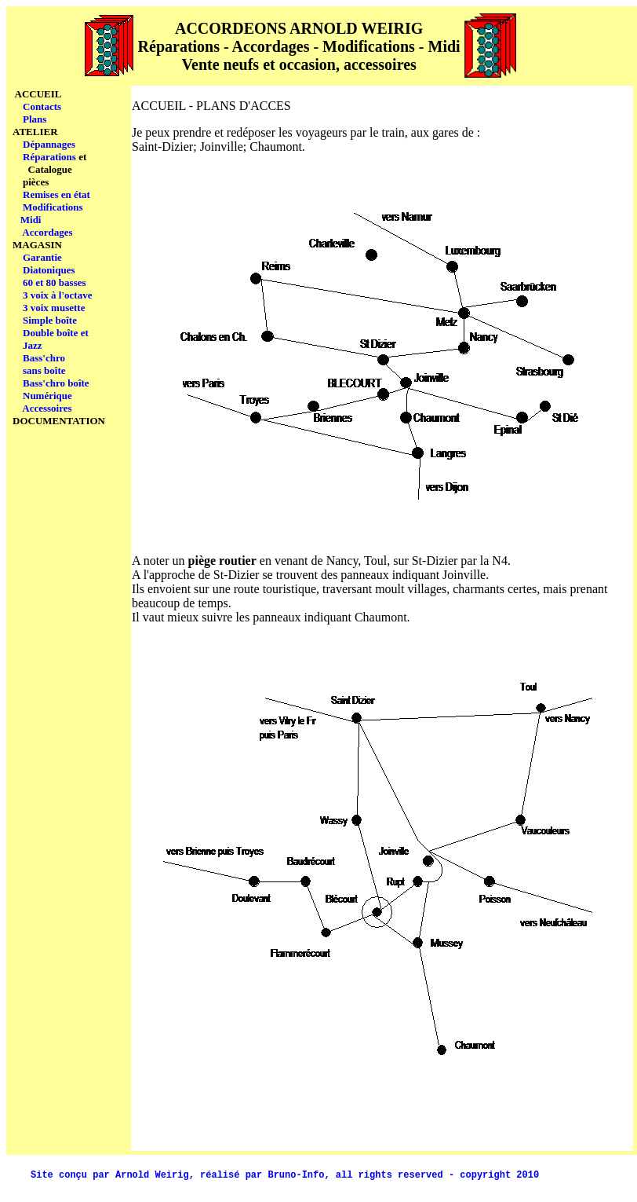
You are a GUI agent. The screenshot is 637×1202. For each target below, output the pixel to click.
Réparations (49, 157)
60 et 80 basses (54, 282)
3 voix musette (54, 307)
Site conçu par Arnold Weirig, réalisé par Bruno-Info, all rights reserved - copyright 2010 (285, 1175)
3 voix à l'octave (57, 295)
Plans (34, 119)
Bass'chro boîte (56, 383)
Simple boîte (50, 320)
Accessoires (46, 408)
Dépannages (49, 144)
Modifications (53, 207)
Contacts (42, 106)
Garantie (42, 257)
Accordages (47, 232)
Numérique (47, 395)
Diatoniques (49, 270)
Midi (31, 219)
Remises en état (56, 194)
